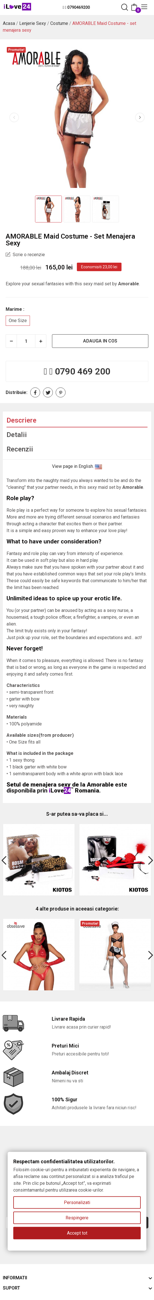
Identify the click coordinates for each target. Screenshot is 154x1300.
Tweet (48, 392)
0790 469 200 (82, 371)
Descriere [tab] (21, 420)
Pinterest (61, 392)
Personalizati (77, 1202)
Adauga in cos (100, 341)
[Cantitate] (26, 341)
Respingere (77, 1217)
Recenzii (19, 449)
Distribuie (35, 392)
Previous (14, 117)
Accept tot (77, 1233)
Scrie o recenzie (28, 254)
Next (140, 117)
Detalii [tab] (16, 435)
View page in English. (77, 466)
